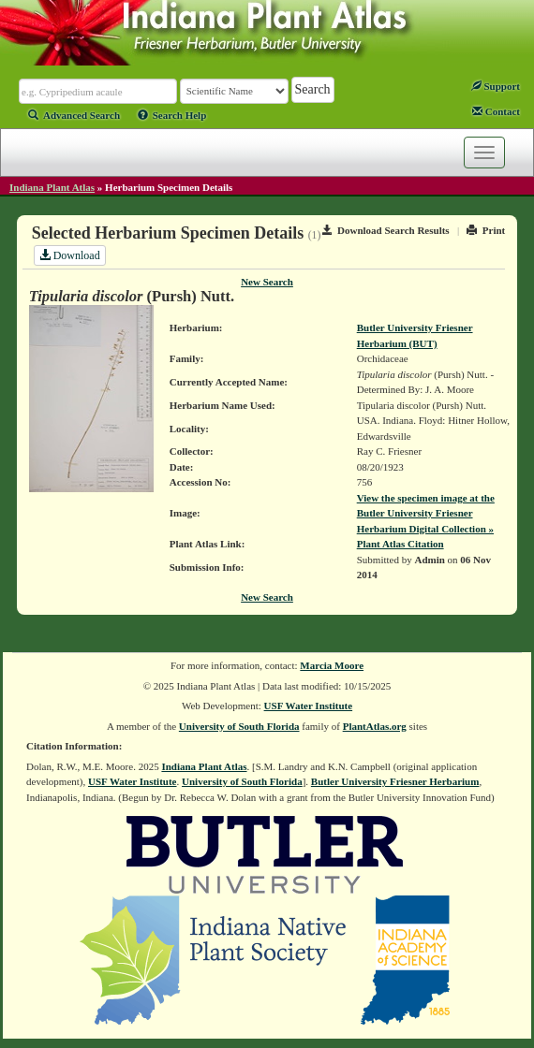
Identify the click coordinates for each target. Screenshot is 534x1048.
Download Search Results (386, 230)
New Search (267, 281)
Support (495, 86)
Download (69, 255)
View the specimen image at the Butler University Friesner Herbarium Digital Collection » (426, 513)
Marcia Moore (331, 665)
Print (486, 230)
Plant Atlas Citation (400, 543)
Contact (496, 111)
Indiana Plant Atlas (52, 187)
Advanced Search (74, 115)
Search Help (172, 115)
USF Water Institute (308, 705)
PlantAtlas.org (375, 726)
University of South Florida (239, 726)
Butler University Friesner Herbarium (395, 781)
